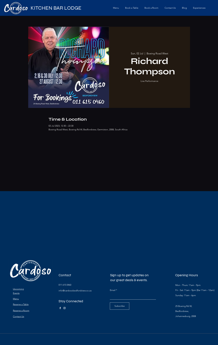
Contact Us (18, 316)
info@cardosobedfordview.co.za (75, 290)
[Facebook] (60, 308)
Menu (16, 298)
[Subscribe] (119, 306)
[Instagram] (64, 308)
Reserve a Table (21, 304)
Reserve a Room (21, 310)
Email (112, 290)
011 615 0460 (65, 284)
